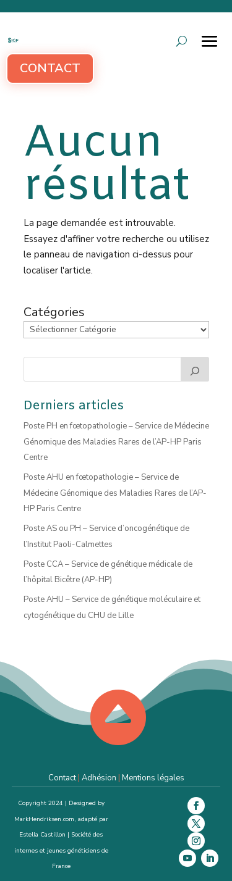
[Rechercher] (195, 369)
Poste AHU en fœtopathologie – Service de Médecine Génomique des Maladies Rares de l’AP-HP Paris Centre (115, 493)
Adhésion (99, 777)
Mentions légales (153, 777)
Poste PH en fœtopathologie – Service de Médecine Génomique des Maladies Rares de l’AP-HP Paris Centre (116, 441)
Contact (50, 68)
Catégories (54, 312)
